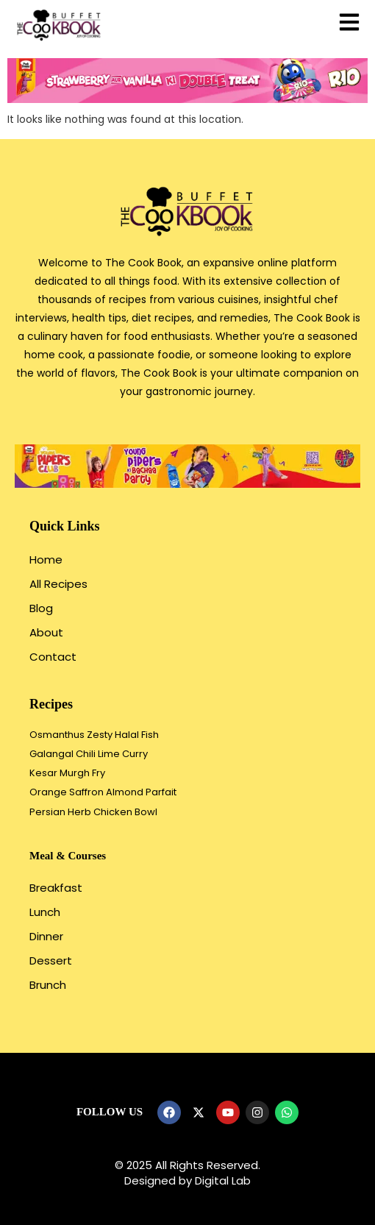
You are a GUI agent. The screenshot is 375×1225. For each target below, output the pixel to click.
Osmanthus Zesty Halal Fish (94, 735)
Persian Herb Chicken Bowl (93, 812)
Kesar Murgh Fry (67, 773)
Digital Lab (223, 1180)
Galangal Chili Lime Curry (88, 754)
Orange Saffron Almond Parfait (102, 792)
